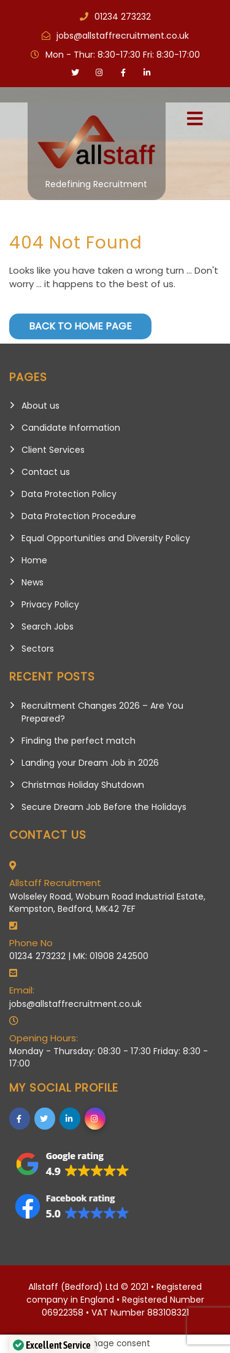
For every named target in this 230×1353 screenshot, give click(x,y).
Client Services (53, 450)
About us (40, 405)
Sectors (37, 648)
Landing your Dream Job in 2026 (90, 763)
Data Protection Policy (69, 494)
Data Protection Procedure (78, 516)
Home (34, 560)
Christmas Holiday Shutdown (82, 785)
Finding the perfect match (78, 740)
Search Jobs (47, 626)
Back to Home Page (80, 326)
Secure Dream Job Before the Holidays (103, 807)
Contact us (45, 472)
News (32, 582)
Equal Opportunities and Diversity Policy (105, 538)
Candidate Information (70, 428)
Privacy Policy (50, 604)
